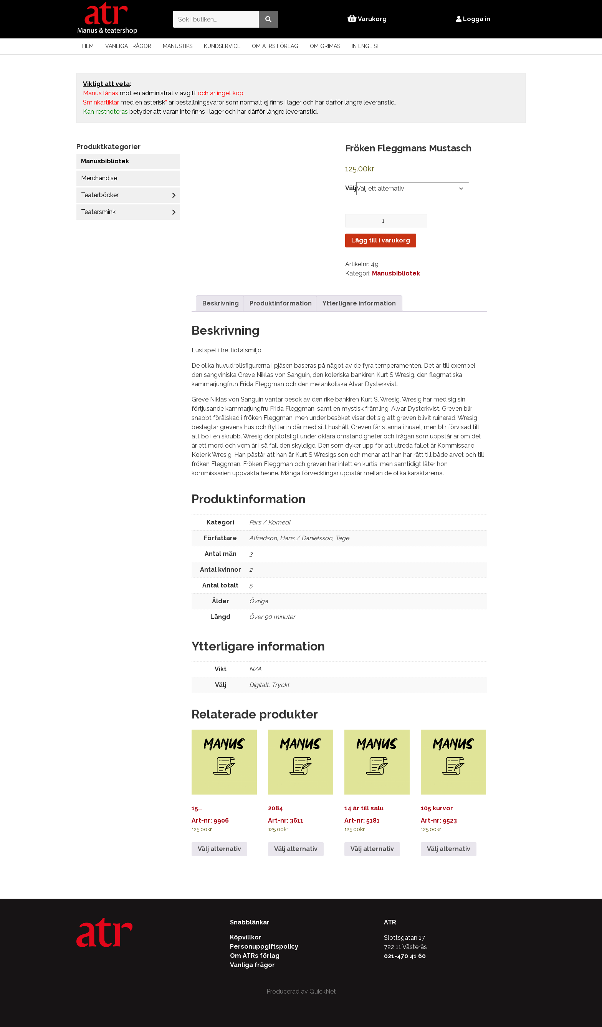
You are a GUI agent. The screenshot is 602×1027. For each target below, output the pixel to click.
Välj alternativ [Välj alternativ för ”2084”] (296, 849)
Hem (88, 46)
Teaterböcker (100, 195)
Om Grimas (325, 46)
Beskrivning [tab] (220, 303)
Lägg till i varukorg (380, 240)
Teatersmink (98, 212)
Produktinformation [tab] (281, 303)
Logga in (473, 19)
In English (366, 46)
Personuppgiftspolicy (264, 946)
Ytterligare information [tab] (359, 303)
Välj (350, 188)
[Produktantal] (386, 220)
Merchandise (99, 178)
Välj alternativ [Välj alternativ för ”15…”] (219, 849)
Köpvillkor (245, 937)
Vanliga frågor (128, 46)
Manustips (177, 46)
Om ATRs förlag (275, 46)
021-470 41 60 (405, 956)
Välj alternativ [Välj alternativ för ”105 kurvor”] (448, 849)
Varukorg (367, 19)
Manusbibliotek (105, 161)
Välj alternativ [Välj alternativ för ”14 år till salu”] (372, 849)
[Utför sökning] (267, 19)
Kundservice (222, 46)
